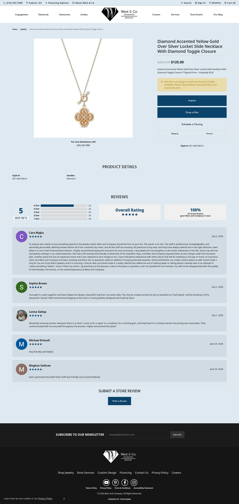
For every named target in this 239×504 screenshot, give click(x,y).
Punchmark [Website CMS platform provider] (125, 499)
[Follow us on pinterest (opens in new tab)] (115, 482)
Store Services (85, 472)
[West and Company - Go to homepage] (119, 457)
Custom (156, 14)
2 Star (36, 215)
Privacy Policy (160, 472)
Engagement (21, 14)
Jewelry (84, 14)
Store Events (196, 14)
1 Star (36, 218)
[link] (13, 3)
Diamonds (43, 14)
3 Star (36, 212)
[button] (186, 3)
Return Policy (91, 488)
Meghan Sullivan (40, 365)
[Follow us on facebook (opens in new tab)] (124, 482)
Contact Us (141, 472)
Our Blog (218, 14)
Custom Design (107, 472)
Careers (176, 472)
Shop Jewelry (66, 472)
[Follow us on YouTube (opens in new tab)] (106, 482)
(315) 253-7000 (83, 145)
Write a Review (119, 401)
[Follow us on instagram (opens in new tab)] (134, 482)
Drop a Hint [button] (192, 112)
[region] (83, 88)
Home (14, 29)
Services (175, 14)
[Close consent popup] (64, 499)
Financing (126, 472)
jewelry (23, 29)
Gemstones (64, 14)
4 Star (36, 208)
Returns (210, 134)
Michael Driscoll (39, 340)
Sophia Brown (38, 283)
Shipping (174, 134)
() (90, 205)
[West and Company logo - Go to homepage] (119, 14)
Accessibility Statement (143, 488)
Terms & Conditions (123, 488)
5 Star (36, 205)
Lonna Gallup (37, 312)
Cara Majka (36, 233)
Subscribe (177, 434)
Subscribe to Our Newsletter (80, 435)
